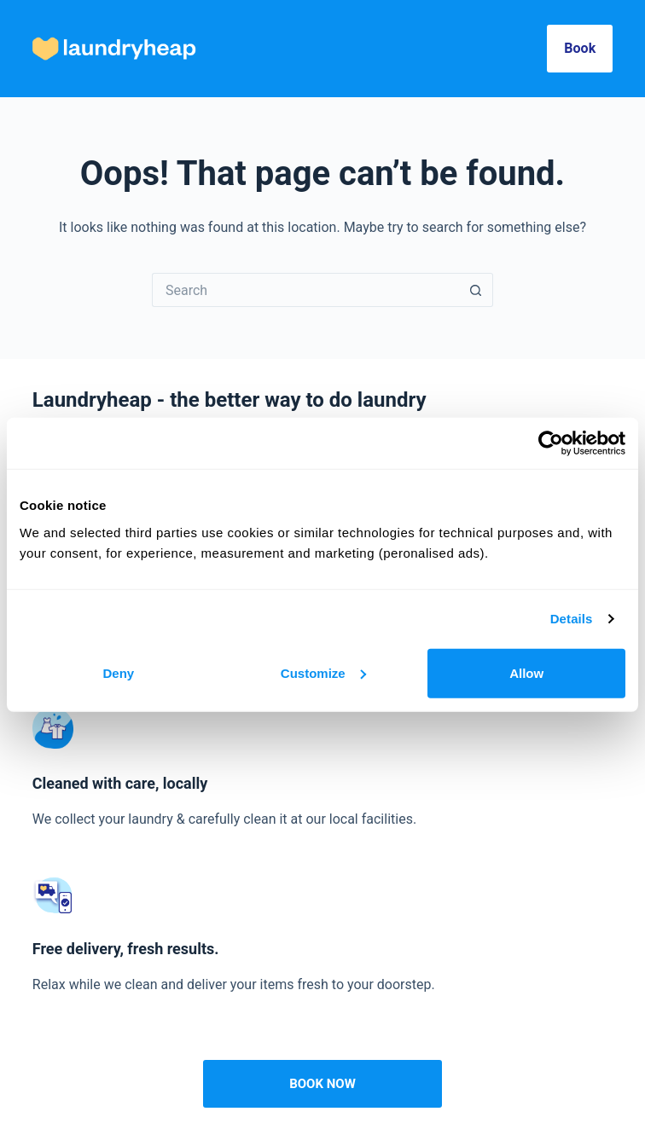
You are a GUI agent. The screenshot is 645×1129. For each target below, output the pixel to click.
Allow (526, 672)
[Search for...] (305, 290)
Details (571, 618)
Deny (118, 672)
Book (580, 48)
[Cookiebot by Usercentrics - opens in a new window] (550, 443)
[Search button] (476, 290)
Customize (323, 672)
